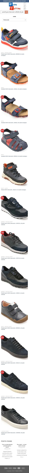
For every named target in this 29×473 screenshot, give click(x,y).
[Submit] (26, 12)
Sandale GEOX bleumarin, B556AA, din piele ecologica (14, 156)
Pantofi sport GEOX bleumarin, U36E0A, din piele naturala (12, 293)
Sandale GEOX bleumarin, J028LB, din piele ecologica (14, 89)
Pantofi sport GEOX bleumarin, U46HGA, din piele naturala (13, 224)
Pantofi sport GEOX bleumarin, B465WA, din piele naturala (13, 328)
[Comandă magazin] (14, 19)
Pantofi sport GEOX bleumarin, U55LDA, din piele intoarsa (12, 363)
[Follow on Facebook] (25, 3)
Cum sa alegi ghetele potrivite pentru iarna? (7, 446)
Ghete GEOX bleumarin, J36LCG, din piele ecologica (13, 189)
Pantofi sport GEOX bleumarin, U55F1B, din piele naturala (12, 259)
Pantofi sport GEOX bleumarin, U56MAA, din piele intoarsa (13, 398)
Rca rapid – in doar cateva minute (21, 445)
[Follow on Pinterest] (25, 8)
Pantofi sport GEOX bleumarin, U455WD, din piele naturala (13, 433)
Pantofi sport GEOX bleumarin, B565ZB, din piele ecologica (12, 54)
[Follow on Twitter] (25, 6)
